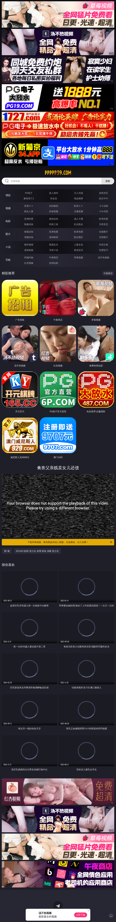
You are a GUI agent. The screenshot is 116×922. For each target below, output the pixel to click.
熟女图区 (78, 237)
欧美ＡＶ (78, 205)
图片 (8, 234)
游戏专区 (103, 192)
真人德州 (53, 192)
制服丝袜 (28, 224)
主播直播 (78, 211)
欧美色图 (78, 231)
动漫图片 (103, 231)
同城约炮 (28, 257)
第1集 (7, 550)
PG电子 (28, 192)
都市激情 (28, 244)
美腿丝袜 (28, 237)
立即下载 (80, 914)
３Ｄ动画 (103, 205)
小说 (8, 247)
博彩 (8, 195)
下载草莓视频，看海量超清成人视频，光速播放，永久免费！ (70, 542)
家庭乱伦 (53, 244)
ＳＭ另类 (103, 211)
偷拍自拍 (53, 218)
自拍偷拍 (53, 205)
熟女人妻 (28, 211)
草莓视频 (78, 257)
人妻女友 (78, 244)
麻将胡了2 (29, 198)
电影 (8, 221)
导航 (8, 260)
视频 (8, 208)
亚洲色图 (53, 231)
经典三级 (53, 224)
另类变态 (103, 224)
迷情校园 (28, 250)
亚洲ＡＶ (28, 205)
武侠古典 (103, 244)
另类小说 (53, 250)
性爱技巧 (103, 250)
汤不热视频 (103, 257)
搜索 (107, 180)
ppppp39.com (58, 173)
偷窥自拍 (28, 231)
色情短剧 (53, 262)
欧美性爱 (103, 218)
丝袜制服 (53, 211)
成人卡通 (78, 218)
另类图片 (103, 237)
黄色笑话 (78, 250)
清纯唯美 (53, 237)
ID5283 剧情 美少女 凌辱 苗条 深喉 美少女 (37, 550)
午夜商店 (53, 257)
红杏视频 (28, 262)
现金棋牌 (78, 198)
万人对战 (78, 192)
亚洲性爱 (28, 218)
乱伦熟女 (78, 224)
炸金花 (53, 198)
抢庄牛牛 (103, 198)
